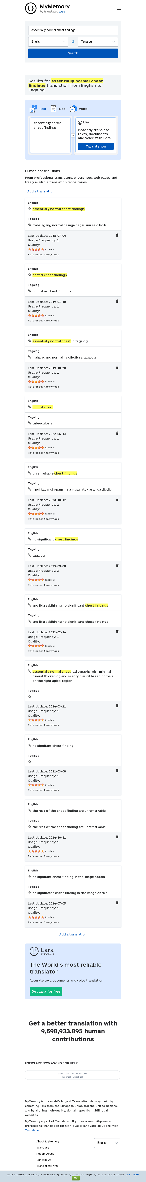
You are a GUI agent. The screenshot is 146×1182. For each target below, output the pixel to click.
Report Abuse (45, 1153)
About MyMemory (47, 1141)
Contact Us (43, 1159)
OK (76, 1178)
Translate (42, 1147)
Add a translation (41, 191)
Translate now (96, 146)
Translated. (33, 1130)
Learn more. (132, 1174)
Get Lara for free (46, 991)
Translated (47, 1165)
